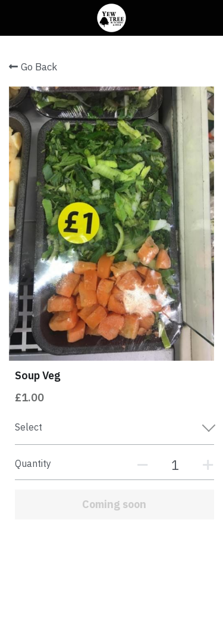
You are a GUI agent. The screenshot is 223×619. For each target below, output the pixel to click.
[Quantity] (175, 464)
